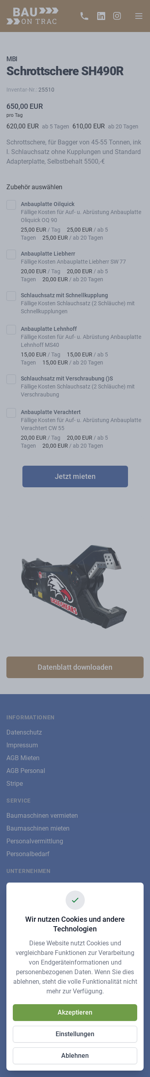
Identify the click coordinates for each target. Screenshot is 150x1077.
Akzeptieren (75, 1012)
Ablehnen (75, 1055)
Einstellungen (75, 1034)
